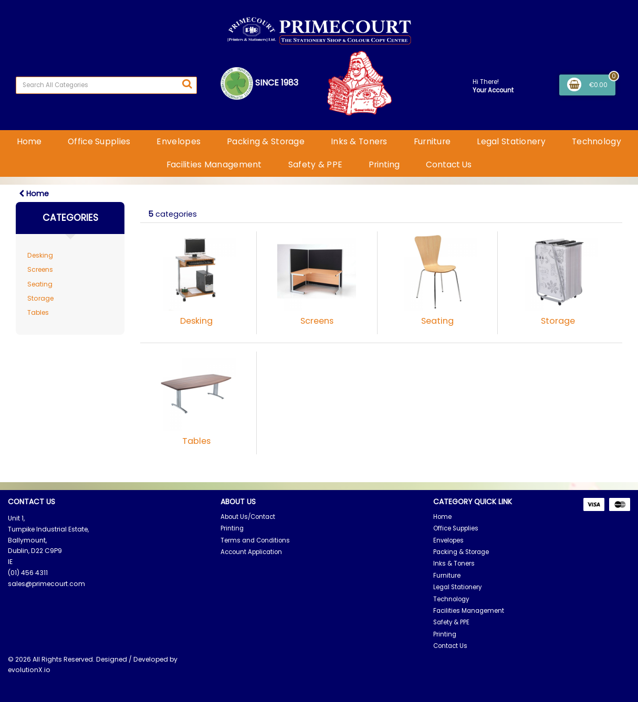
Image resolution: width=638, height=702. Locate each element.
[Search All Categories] (106, 85)
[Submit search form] (187, 84)
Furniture (432, 141)
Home (29, 141)
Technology (596, 141)
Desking (40, 255)
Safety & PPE (315, 164)
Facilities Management (214, 164)
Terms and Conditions (255, 540)
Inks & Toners (359, 141)
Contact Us (449, 164)
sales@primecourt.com (46, 583)
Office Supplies (99, 141)
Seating (40, 284)
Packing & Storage (266, 141)
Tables (38, 312)
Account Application (251, 552)
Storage (40, 298)
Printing (384, 164)
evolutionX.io (29, 669)
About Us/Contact (248, 517)
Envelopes (178, 141)
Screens (40, 269)
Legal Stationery (511, 141)
